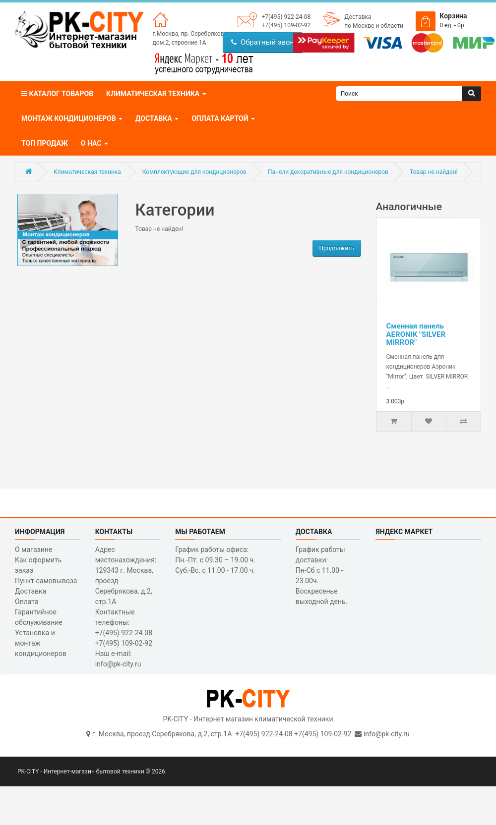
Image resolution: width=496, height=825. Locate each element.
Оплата (27, 601)
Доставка (357, 16)
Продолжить (336, 248)
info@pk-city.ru (387, 734)
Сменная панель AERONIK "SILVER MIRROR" (416, 334)
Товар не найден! (434, 171)
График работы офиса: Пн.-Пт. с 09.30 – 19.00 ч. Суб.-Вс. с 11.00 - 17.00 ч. (215, 560)
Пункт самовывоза (46, 581)
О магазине (33, 549)
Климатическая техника (87, 171)
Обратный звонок (266, 42)
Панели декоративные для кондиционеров (328, 171)
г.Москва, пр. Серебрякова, (191, 33)
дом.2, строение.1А (179, 42)
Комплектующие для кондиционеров (194, 171)
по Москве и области (373, 25)
